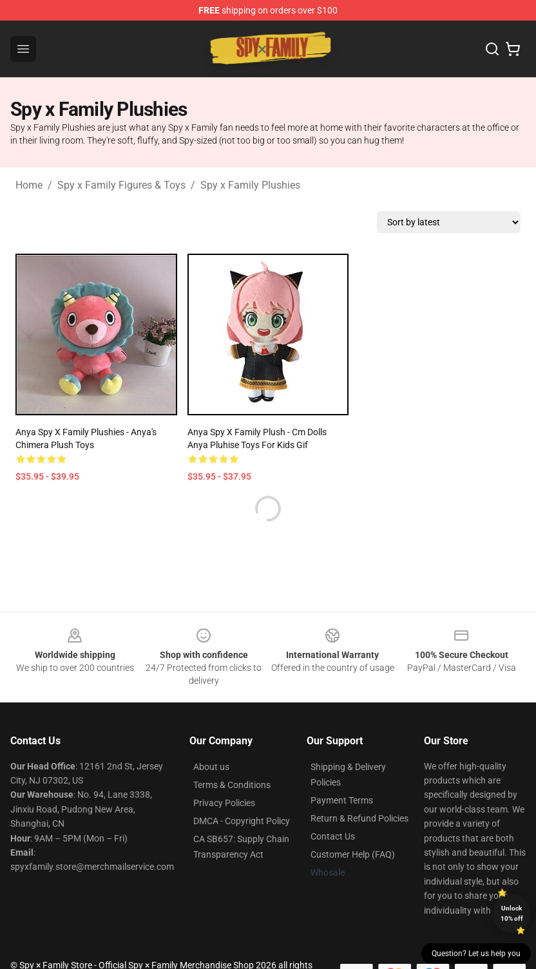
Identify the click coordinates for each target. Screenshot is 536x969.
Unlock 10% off (512, 913)
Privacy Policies (224, 803)
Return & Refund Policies (359, 818)
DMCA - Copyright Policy (241, 821)
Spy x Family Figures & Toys (121, 185)
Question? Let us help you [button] (476, 953)
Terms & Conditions (232, 785)
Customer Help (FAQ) (353, 854)
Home (29, 185)
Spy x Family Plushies (250, 185)
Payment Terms (342, 800)
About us (211, 767)
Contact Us (333, 836)
